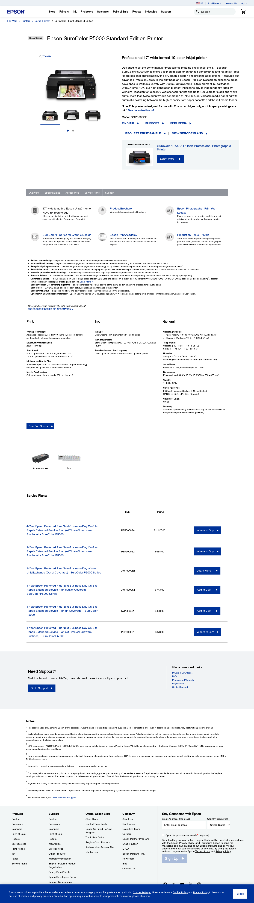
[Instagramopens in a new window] (199, 884)
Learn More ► (87, 282)
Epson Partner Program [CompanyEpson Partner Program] (135, 838)
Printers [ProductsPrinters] (16, 819)
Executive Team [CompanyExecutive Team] (131, 829)
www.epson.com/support (64, 797)
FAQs (174, 676)
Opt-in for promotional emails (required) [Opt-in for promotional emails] (187, 835)
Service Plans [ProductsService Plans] (19, 863)
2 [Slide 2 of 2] (73, 131)
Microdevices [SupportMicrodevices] (56, 848)
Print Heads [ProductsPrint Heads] (18, 848)
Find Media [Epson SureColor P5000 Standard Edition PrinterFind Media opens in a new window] (178, 123)
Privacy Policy (186, 842)
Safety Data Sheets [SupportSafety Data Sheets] (59, 872)
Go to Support (39, 688)
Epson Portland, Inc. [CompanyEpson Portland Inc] (133, 853)
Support (152, 123)
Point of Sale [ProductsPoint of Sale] (19, 833)
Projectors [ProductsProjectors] (17, 824)
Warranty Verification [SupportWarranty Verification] (60, 858)
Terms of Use (202, 851)
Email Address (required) (176, 818)
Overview (34, 192)
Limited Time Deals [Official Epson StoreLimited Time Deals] (96, 824)
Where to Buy (205, 530)
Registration (178, 683)
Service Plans (92, 192)
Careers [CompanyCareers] (126, 833)
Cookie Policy (180, 892)
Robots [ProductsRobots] (16, 838)
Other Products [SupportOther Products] (57, 853)
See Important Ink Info (141, 110)
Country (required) (217, 818)
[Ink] (74, 11)
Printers (26, 20)
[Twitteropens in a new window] (173, 884)
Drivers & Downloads (182, 673)
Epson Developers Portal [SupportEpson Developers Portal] (62, 877)
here (148, 896)
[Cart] (243, 11)
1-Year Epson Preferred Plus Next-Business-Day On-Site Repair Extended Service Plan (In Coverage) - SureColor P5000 (62, 610)
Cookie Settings (142, 892)
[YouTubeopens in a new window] (182, 884)
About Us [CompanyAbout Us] (127, 819)
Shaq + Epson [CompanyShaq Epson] (130, 843)
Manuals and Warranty (183, 680)
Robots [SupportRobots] (53, 838)
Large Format (42, 20)
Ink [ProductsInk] (13, 853)
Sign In (244, 3)
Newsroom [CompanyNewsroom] (128, 858)
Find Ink (128, 123)
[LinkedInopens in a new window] (190, 884)
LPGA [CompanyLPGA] (125, 848)
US (199, 3)
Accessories (72, 192)
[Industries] (151, 11)
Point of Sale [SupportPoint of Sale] (56, 833)
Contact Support (180, 687)
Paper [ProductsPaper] (15, 858)
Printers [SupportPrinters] (53, 819)
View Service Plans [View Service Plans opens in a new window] (187, 133)
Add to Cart (204, 589)
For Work (12, 20)
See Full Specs (38, 426)
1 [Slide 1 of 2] (68, 131)
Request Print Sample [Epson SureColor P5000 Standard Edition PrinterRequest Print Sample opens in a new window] (143, 133)
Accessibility (231, 3)
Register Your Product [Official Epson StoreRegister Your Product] (97, 842)
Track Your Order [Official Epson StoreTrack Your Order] (94, 837)
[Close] (240, 894)
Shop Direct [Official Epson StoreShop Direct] (92, 819)
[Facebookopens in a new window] (165, 884)
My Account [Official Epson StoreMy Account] (92, 852)
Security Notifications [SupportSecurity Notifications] (60, 882)
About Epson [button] (214, 3)
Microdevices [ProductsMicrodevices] (19, 843)
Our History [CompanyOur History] (128, 824)
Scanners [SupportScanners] (54, 829)
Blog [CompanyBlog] (124, 863)
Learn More (167, 158)
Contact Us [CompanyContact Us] (128, 868)
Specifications (52, 192)
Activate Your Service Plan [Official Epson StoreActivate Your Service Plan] (99, 847)
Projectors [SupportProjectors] (54, 824)
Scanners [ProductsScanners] (17, 829)
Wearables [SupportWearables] (55, 843)
